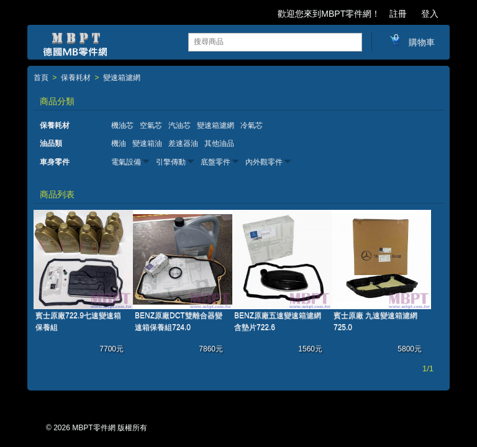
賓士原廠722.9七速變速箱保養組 (78, 321)
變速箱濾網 (121, 78)
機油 (118, 143)
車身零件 (55, 162)
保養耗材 (76, 78)
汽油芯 (179, 125)
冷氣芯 (251, 125)
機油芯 (122, 125)
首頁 (41, 78)
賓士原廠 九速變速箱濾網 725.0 (375, 321)
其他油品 (219, 143)
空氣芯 (151, 125)
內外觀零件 (264, 162)
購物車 (411, 41)
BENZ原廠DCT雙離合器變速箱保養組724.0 (178, 321)
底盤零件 (215, 162)
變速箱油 (147, 143)
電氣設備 (126, 162)
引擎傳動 (171, 162)
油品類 (51, 143)
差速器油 (183, 143)
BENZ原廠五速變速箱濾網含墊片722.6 (277, 321)
